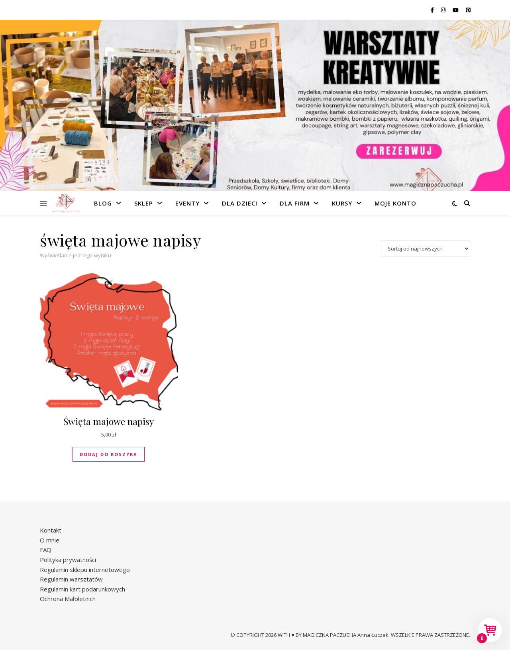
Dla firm (295, 203)
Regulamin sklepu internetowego (85, 570)
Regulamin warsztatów (71, 579)
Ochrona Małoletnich (68, 599)
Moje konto (395, 203)
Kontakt (50, 530)
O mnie (49, 540)
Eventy (187, 203)
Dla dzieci (239, 203)
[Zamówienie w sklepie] (426, 248)
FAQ (45, 550)
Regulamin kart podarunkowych (82, 589)
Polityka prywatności (68, 560)
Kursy (342, 203)
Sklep (143, 203)
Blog (103, 203)
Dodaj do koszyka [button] (108, 454)
